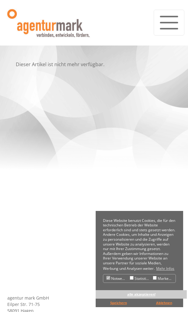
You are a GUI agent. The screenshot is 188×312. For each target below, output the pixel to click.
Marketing (164, 278)
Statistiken (140, 278)
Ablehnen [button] (164, 302)
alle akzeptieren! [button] (141, 294)
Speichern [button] (118, 302)
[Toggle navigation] (169, 23)
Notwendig (117, 278)
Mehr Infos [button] (165, 268)
